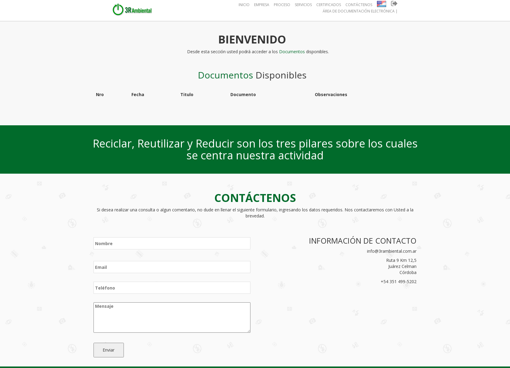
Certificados (328, 4)
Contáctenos (358, 4)
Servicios (303, 4)
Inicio (244, 4)
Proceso (282, 4)
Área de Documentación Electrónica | (360, 11)
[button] (381, 4)
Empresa (261, 4)
